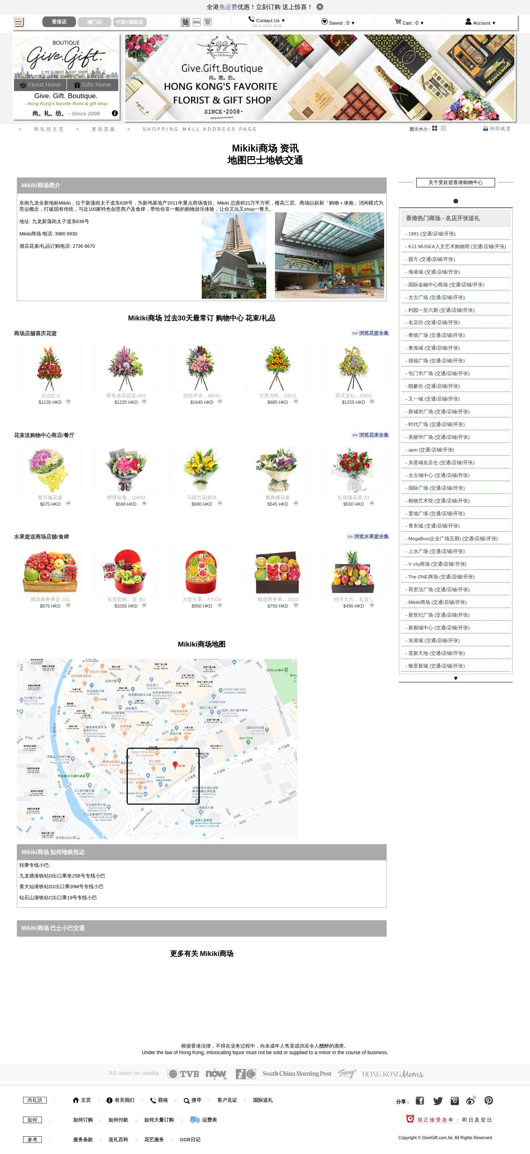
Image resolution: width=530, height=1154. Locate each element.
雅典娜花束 (277, 489)
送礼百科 (118, 1124)
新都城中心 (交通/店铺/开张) (439, 627)
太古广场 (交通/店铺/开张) (436, 297)
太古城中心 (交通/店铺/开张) (439, 475)
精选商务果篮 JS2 (50, 586)
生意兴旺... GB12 (277, 391)
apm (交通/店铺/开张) (431, 449)
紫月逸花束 (50, 489)
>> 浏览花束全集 (370, 428)
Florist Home (40, 84)
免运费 (228, 6)
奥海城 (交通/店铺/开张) (434, 348)
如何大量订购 (159, 1105)
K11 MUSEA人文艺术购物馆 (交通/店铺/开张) (457, 246)
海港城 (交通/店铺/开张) (434, 271)
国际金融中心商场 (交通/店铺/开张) (446, 284)
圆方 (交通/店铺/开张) (431, 259)
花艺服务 (154, 1124)
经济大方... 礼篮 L (353, 586)
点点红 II (50, 391)
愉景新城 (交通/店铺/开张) (436, 665)
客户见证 (227, 1085)
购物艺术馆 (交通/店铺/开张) (439, 500)
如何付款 (118, 1105)
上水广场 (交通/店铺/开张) (436, 551)
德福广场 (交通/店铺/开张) (436, 360)
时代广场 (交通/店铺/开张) (436, 424)
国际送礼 (263, 1085)
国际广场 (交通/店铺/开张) (436, 488)
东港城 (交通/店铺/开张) (434, 640)
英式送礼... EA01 (353, 391)
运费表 (203, 1105)
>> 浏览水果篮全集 (368, 526)
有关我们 (120, 1085)
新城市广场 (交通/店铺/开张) (439, 411)
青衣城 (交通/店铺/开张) (434, 525)
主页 (82, 1085)
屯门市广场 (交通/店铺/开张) (439, 373)
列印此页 (497, 128)
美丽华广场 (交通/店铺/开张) (439, 437)
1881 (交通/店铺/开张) (432, 233)
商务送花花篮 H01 (126, 391)
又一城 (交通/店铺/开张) (434, 398)
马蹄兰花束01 (202, 489)
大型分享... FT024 (201, 586)
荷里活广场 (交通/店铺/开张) (439, 589)
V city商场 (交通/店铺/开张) (437, 564)
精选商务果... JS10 (278, 586)
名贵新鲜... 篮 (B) (126, 586)
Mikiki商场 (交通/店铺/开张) (437, 602)
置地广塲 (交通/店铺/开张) (436, 513)
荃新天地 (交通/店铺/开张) (436, 653)
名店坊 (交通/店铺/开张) (434, 322)
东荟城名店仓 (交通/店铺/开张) (441, 462)
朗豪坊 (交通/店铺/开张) (434, 386)
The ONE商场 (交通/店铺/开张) (441, 576)
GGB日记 (190, 1124)
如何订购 (83, 1105)
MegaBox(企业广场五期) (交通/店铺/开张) (453, 538)
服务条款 (83, 1124)
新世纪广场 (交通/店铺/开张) (439, 615)
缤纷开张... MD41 (202, 391)
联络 (159, 1085)
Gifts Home (92, 84)
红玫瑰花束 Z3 (353, 489)
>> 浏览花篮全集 (370, 331)
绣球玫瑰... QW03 (126, 489)
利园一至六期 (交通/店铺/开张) (441, 310)
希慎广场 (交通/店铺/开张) (436, 335)
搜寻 (192, 1085)
